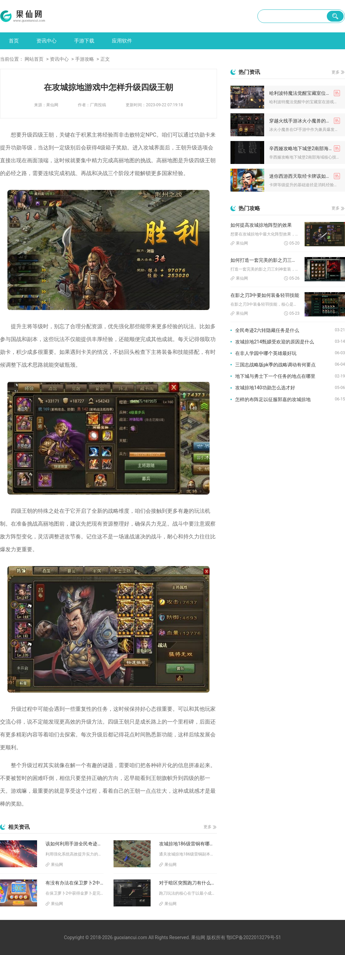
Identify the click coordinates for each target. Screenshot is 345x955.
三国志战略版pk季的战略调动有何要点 (275, 364)
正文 (105, 59)
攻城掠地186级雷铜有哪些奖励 (188, 843)
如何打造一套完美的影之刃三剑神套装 (265, 260)
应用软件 (122, 41)
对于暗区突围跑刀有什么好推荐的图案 (188, 883)
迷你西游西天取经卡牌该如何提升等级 (304, 176)
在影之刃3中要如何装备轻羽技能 (264, 295)
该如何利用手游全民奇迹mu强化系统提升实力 (74, 843)
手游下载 (84, 41)
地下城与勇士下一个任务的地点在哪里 (275, 376)
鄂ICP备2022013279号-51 (253, 937)
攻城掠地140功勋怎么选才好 (265, 387)
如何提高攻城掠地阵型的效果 (261, 225)
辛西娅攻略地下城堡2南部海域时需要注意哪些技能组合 (304, 148)
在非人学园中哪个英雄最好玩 (265, 353)
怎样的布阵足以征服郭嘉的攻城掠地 (273, 399)
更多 (207, 826)
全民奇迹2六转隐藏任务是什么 (267, 330)
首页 (14, 41)
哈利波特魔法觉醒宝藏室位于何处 (304, 93)
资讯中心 (46, 41)
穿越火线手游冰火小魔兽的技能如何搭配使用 (304, 120)
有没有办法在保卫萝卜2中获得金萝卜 (74, 883)
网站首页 (34, 59)
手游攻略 (84, 59)
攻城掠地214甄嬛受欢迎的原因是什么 (274, 341)
